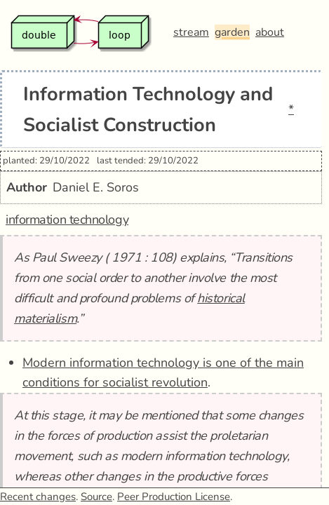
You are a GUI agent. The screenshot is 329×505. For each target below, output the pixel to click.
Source (96, 497)
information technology (67, 219)
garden (232, 32)
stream (191, 32)
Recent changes (38, 497)
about (269, 32)
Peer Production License (173, 497)
